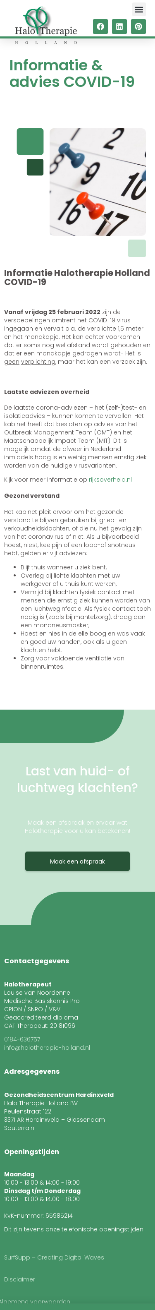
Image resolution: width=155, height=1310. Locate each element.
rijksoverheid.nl (110, 479)
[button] (139, 9)
